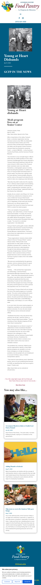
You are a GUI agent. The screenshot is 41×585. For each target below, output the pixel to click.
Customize (7, 581)
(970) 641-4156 (20, 564)
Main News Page (20, 385)
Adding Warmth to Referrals (14, 466)
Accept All (27, 581)
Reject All (17, 581)
